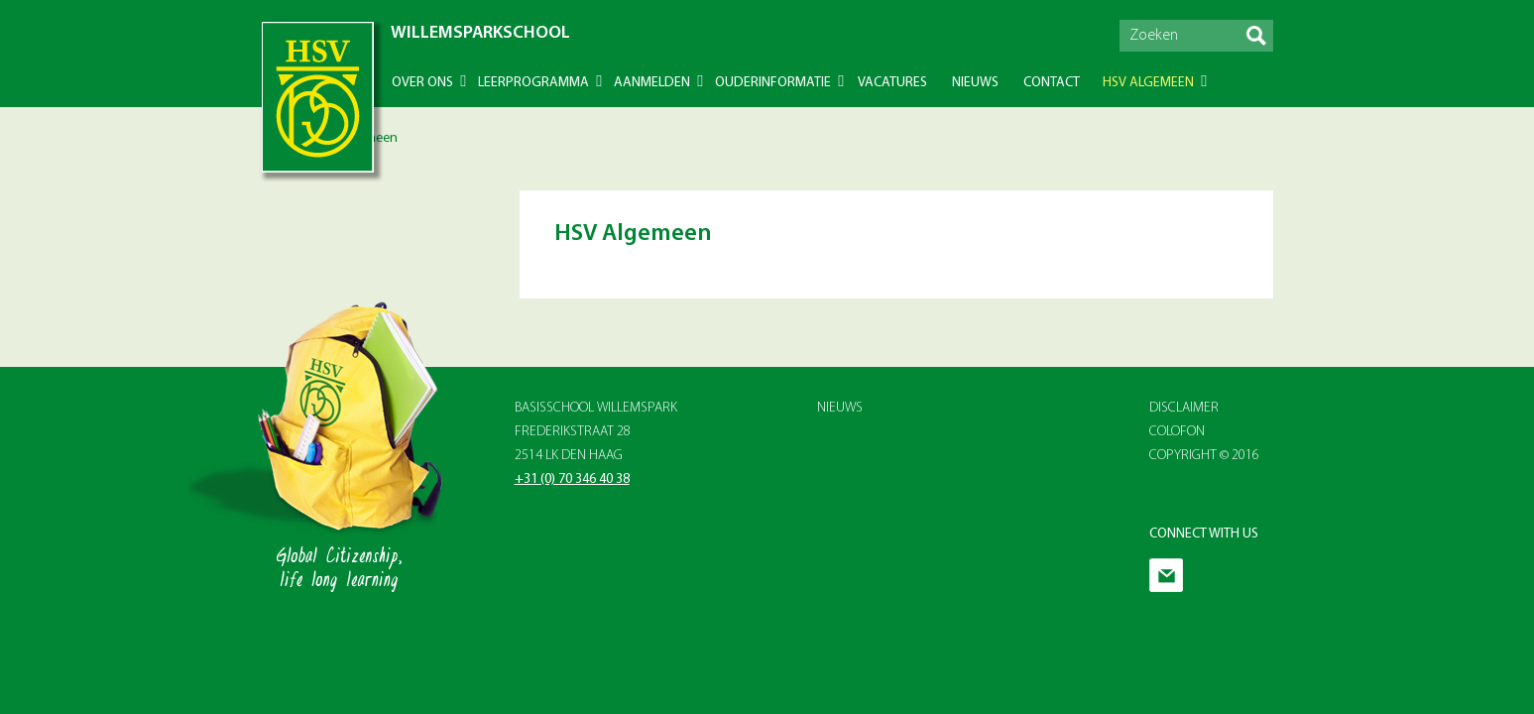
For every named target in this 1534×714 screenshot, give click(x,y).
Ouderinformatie (773, 82)
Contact (1051, 82)
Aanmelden (652, 82)
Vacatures (892, 82)
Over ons (422, 82)
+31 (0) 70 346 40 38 (572, 479)
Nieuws (975, 82)
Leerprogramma (533, 82)
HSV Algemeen (1148, 82)
